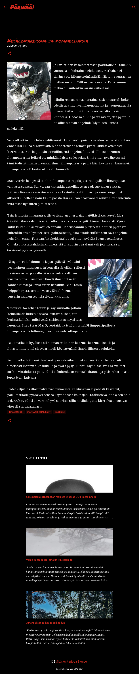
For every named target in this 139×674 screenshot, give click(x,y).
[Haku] (39, 7)
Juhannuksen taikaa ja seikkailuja (46, 622)
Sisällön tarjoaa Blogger (69, 661)
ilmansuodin (16, 412)
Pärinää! (22, 7)
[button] (9, 53)
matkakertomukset (39, 412)
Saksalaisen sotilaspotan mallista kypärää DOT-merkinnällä (61, 496)
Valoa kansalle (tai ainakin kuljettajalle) (49, 559)
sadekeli (60, 412)
